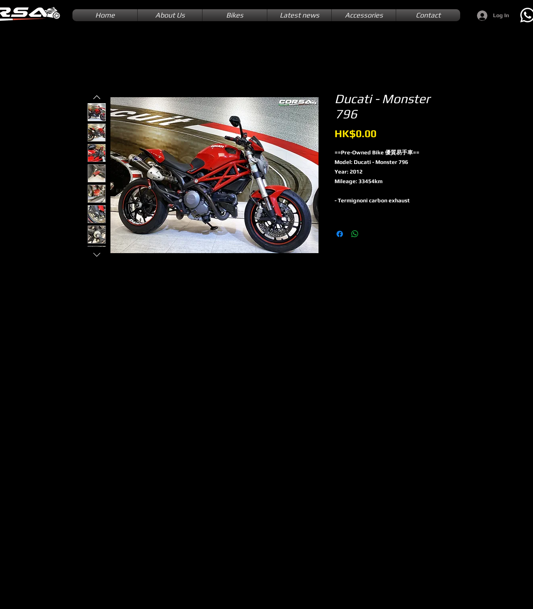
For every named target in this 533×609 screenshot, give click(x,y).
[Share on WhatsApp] (355, 234)
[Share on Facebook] (340, 234)
